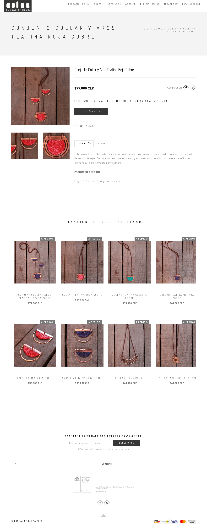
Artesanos (114, 4)
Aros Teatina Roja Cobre (35, 378)
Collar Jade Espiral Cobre (177, 378)
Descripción (84, 143)
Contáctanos (91, 111)
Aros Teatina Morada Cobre (82, 378)
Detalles (102, 143)
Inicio (144, 29)
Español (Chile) (192, 4)
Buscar (130, 4)
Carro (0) (171, 4)
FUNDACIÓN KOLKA (79, 4)
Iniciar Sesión (150, 4)
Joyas (158, 29)
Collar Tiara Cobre (129, 378)
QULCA (99, 4)
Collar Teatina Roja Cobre (82, 294)
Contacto (107, 463)
